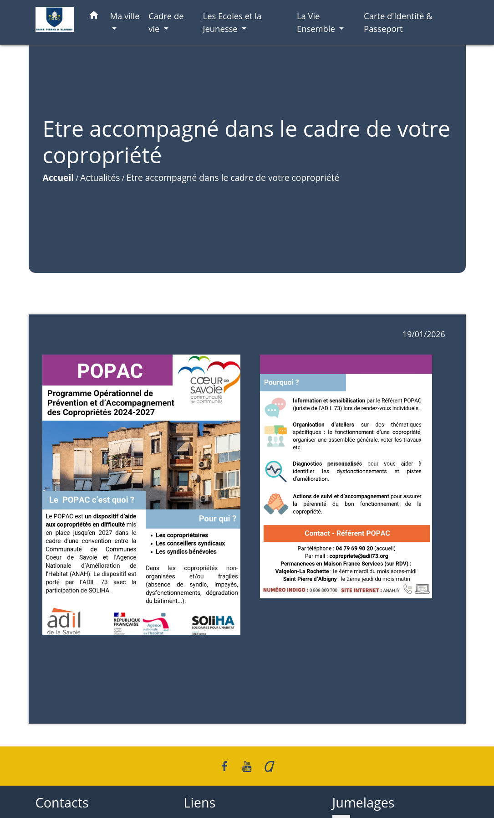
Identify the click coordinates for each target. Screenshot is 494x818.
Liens (200, 803)
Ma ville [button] (125, 15)
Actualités (100, 177)
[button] (94, 16)
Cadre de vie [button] (165, 22)
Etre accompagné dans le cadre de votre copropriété (233, 177)
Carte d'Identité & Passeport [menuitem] (398, 22)
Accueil (58, 177)
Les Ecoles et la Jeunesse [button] (232, 22)
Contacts (62, 803)
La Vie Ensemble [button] (317, 22)
